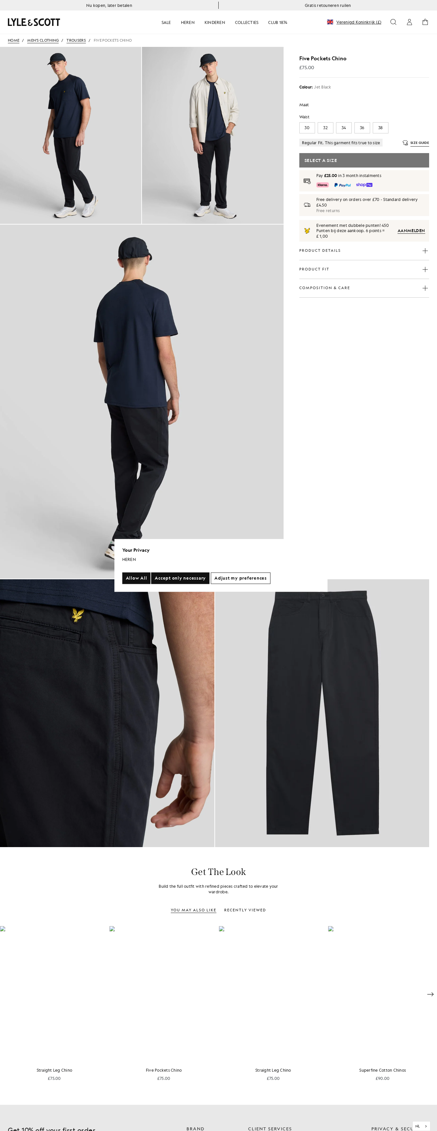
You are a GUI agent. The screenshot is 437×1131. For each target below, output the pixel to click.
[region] (221, 565)
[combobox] (421, 1126)
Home (13, 40)
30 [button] (307, 127)
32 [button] (325, 127)
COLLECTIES (247, 22)
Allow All (136, 578)
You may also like (193, 910)
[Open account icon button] (409, 22)
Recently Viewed (245, 910)
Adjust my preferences (240, 578)
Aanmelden (411, 230)
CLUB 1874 (277, 22)
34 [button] (344, 127)
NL (417, 1126)
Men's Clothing (43, 40)
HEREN (188, 22)
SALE (166, 22)
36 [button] (362, 127)
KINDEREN (215, 22)
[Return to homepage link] (73, 22)
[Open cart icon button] (425, 22)
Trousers (76, 40)
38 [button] (380, 127)
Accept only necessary (180, 578)
